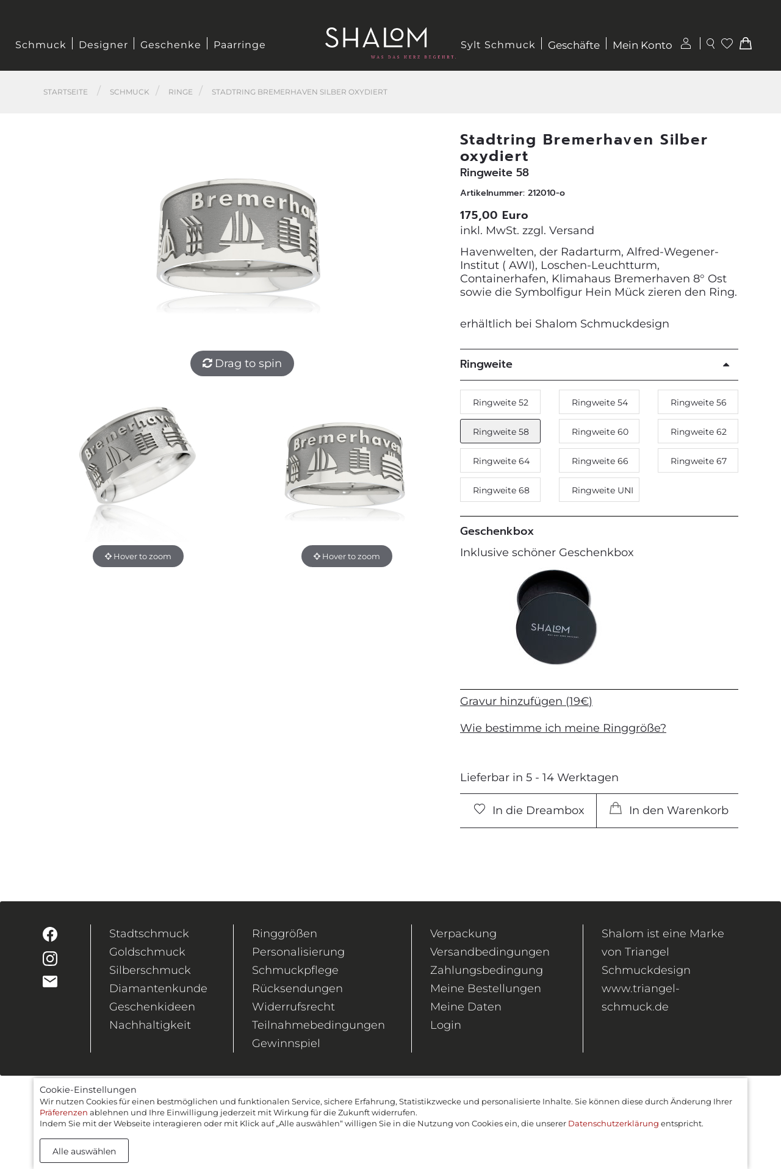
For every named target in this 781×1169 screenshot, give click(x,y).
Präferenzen (64, 1112)
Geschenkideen (152, 1006)
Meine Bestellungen (485, 988)
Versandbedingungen (490, 952)
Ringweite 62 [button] (699, 431)
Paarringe (240, 45)
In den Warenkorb (669, 809)
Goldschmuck (147, 952)
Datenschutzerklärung (613, 1123)
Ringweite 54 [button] (600, 402)
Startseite (65, 91)
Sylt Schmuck (498, 45)
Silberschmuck (150, 970)
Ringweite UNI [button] (602, 490)
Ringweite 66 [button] (600, 461)
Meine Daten (466, 1006)
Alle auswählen (84, 1151)
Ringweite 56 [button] (699, 402)
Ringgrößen (284, 933)
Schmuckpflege (295, 970)
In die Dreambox (529, 810)
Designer (103, 45)
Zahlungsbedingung (486, 970)
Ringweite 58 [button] (501, 431)
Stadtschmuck (149, 933)
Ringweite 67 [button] (699, 461)
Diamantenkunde (158, 988)
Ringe (180, 91)
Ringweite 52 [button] (500, 402)
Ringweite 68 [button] (501, 490)
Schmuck (41, 45)
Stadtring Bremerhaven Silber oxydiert (299, 91)
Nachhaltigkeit (150, 1025)
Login (445, 1025)
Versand (571, 230)
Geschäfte (574, 45)
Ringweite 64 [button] (501, 461)
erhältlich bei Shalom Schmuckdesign (564, 324)
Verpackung (463, 933)
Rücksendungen (297, 988)
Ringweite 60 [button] (600, 431)
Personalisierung (298, 952)
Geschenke (170, 45)
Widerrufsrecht (293, 1006)
